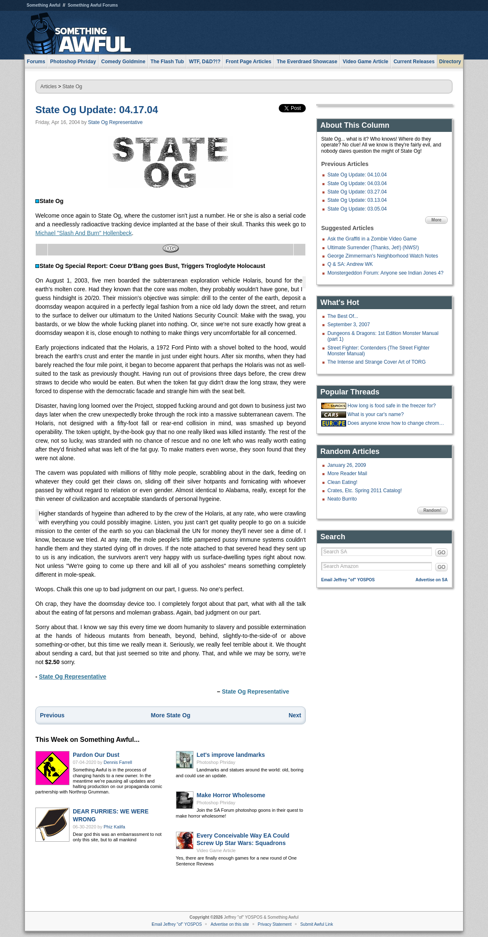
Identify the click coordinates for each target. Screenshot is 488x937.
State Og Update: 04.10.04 (357, 175)
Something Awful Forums (93, 5)
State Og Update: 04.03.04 (357, 183)
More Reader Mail (347, 473)
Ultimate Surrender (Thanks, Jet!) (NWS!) (373, 247)
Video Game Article (216, 850)
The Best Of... (342, 316)
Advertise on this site (230, 924)
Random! (432, 510)
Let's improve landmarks (231, 754)
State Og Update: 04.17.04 (96, 109)
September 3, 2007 (348, 324)
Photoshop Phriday (216, 762)
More (436, 220)
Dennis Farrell (118, 762)
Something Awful (43, 5)
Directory (450, 61)
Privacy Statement (275, 924)
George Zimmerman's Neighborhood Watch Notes (382, 256)
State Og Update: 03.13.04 (357, 200)
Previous (52, 715)
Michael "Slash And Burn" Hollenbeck (83, 233)
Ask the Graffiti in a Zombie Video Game (371, 239)
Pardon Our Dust (96, 754)
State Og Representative (115, 122)
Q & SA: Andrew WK (350, 264)
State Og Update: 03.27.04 (357, 192)
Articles (48, 86)
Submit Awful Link (316, 924)
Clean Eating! (342, 482)
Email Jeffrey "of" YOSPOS (348, 580)
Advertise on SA (432, 580)
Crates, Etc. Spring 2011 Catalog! (364, 490)
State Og (72, 86)
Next (295, 715)
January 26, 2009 (346, 465)
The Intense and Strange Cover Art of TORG (376, 362)
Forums (36, 61)
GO (442, 552)
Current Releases (414, 61)
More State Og (171, 715)
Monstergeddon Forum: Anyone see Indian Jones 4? (385, 273)
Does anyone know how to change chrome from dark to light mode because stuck (396, 423)
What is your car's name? (375, 414)
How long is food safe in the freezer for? (391, 406)
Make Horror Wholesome (231, 795)
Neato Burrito (342, 499)
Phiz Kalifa (114, 826)
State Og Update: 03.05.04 (357, 209)
